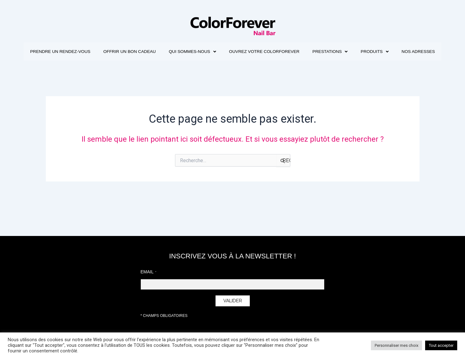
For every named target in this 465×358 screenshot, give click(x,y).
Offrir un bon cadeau (147, 51)
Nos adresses (233, 70)
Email (147, 271)
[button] (214, 51)
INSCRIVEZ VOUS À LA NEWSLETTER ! (232, 256)
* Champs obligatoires (163, 315)
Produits (407, 51)
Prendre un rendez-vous (74, 51)
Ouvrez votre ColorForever (290, 51)
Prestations (360, 51)
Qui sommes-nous (214, 51)
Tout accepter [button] (441, 345)
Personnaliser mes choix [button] (396, 345)
